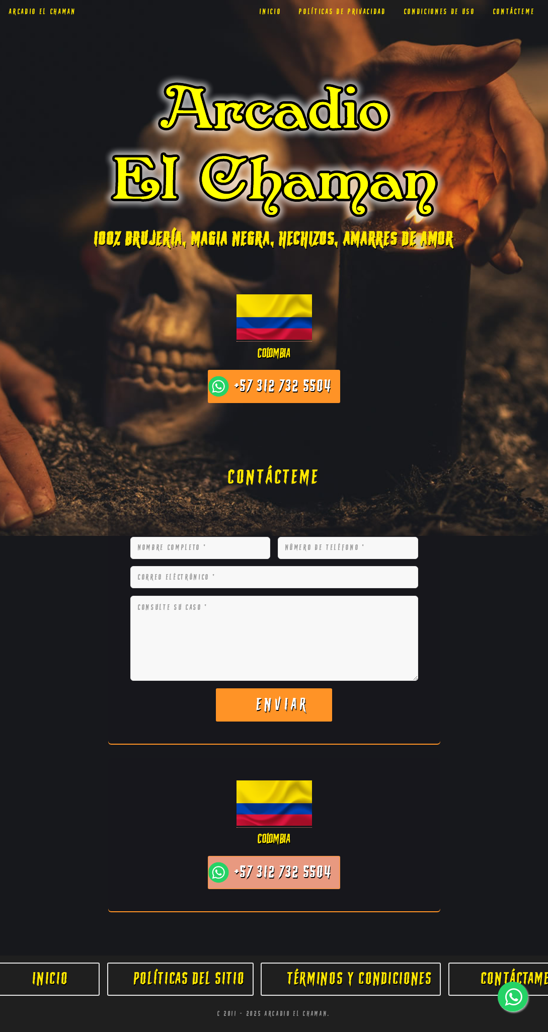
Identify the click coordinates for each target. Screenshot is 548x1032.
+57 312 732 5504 (283, 386)
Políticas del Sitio (190, 979)
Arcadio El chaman (42, 12)
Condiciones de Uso (440, 12)
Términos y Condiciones (360, 979)
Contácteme (514, 12)
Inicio (270, 12)
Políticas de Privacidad (342, 12)
